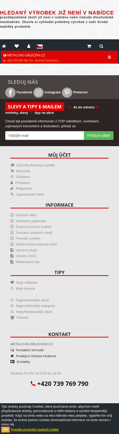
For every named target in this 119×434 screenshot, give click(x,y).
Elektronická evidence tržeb (33, 244)
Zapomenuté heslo (27, 194)
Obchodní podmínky (28, 221)
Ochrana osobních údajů (31, 233)
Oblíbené (20, 177)
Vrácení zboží (23, 256)
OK (5, 429)
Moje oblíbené (23, 283)
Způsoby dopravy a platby (32, 165)
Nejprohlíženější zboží (29, 300)
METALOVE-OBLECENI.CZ (31, 57)
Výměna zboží (23, 250)
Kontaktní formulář (27, 350)
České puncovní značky (30, 227)
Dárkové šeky (23, 215)
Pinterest (75, 92)
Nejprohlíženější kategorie (32, 306)
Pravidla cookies (25, 238)
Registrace (21, 188)
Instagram (47, 92)
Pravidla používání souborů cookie (34, 429)
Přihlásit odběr (99, 135)
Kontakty (20, 362)
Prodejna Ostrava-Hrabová (33, 356)
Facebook (18, 92)
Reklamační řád (24, 262)
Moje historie (22, 288)
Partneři (19, 317)
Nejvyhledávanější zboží (31, 312)
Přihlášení (20, 183)
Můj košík (20, 171)
